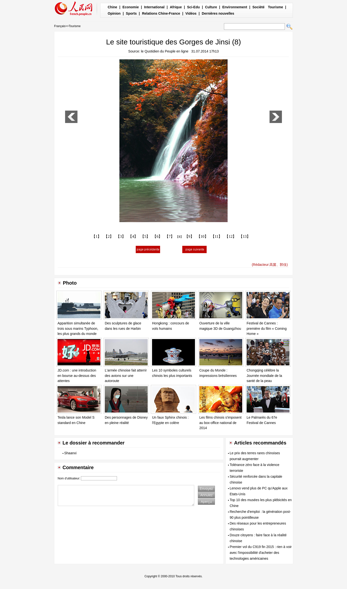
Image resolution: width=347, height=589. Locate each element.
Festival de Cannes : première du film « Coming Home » (267, 328)
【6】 (157, 236)
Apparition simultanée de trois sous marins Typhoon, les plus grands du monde (78, 328)
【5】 (145, 236)
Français (59, 26)
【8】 (179, 236)
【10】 (202, 236)
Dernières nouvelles (218, 13)
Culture (211, 7)
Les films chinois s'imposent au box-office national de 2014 (220, 422)
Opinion (114, 13)
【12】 (230, 236)
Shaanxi (70, 453)
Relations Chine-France (161, 13)
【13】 (245, 236)
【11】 (216, 236)
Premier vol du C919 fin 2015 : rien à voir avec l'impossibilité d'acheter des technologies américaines (261, 552)
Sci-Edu (193, 7)
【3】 (121, 236)
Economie (131, 7)
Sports (131, 13)
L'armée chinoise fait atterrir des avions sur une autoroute (126, 375)
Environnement (234, 7)
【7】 (169, 236)
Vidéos (191, 13)
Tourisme (275, 7)
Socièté (258, 7)
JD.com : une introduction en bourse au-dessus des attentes (77, 375)
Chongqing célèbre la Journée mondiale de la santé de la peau (264, 375)
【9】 (189, 236)
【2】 (109, 236)
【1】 (96, 236)
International (154, 7)
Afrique (176, 7)
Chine (112, 7)
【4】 (133, 236)
